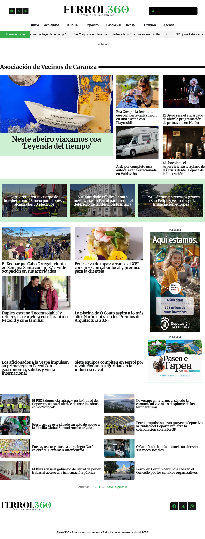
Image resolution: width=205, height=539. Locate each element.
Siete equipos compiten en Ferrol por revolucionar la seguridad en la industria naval (109, 366)
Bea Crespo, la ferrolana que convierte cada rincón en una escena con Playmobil (124, 34)
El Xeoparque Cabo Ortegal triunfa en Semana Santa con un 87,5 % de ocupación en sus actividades (34, 267)
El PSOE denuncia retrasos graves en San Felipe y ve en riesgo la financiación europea (171, 201)
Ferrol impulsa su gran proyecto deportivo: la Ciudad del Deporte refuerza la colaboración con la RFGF (170, 426)
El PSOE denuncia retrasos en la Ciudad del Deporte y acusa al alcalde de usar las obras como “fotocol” (65, 403)
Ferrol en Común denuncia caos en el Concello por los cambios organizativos (167, 471)
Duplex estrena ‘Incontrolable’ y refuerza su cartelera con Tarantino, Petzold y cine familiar (35, 316)
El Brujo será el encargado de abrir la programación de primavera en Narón (183, 119)
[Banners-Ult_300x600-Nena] (175, 331)
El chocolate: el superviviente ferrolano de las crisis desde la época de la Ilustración (184, 168)
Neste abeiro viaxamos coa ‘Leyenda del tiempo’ (41, 34)
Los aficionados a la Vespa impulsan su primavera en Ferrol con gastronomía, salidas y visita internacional (35, 368)
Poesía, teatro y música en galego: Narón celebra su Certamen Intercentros (64, 448)
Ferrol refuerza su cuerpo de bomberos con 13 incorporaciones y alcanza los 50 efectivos (34, 201)
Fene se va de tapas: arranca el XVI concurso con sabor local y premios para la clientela (107, 267)
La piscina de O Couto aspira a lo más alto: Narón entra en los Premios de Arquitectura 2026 (109, 316)
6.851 (110, 486)
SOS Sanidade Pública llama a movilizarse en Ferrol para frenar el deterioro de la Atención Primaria (102, 201)
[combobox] (173, 11)
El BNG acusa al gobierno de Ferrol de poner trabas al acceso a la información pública (66, 471)
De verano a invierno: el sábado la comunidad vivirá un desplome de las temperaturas (165, 403)
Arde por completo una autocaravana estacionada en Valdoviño (136, 170)
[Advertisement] (102, 53)
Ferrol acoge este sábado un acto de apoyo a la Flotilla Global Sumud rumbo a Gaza (66, 426)
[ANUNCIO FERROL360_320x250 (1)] (175, 380)
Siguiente (121, 486)
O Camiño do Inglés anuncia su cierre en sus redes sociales (168, 448)
